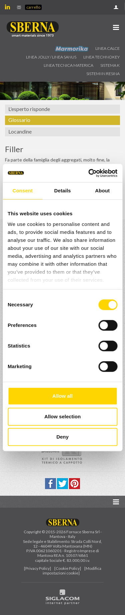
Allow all (62, 396)
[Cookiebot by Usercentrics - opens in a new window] (89, 173)
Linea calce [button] (107, 48)
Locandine (20, 131)
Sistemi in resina (103, 73)
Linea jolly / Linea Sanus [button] (51, 56)
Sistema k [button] (110, 65)
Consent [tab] (22, 190)
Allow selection (62, 416)
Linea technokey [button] (101, 56)
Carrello (33, 7)
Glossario (19, 120)
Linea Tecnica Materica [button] (68, 65)
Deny (62, 437)
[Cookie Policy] (67, 568)
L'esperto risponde (29, 109)
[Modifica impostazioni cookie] (72, 570)
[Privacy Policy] (37, 568)
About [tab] (102, 190)
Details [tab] (62, 190)
